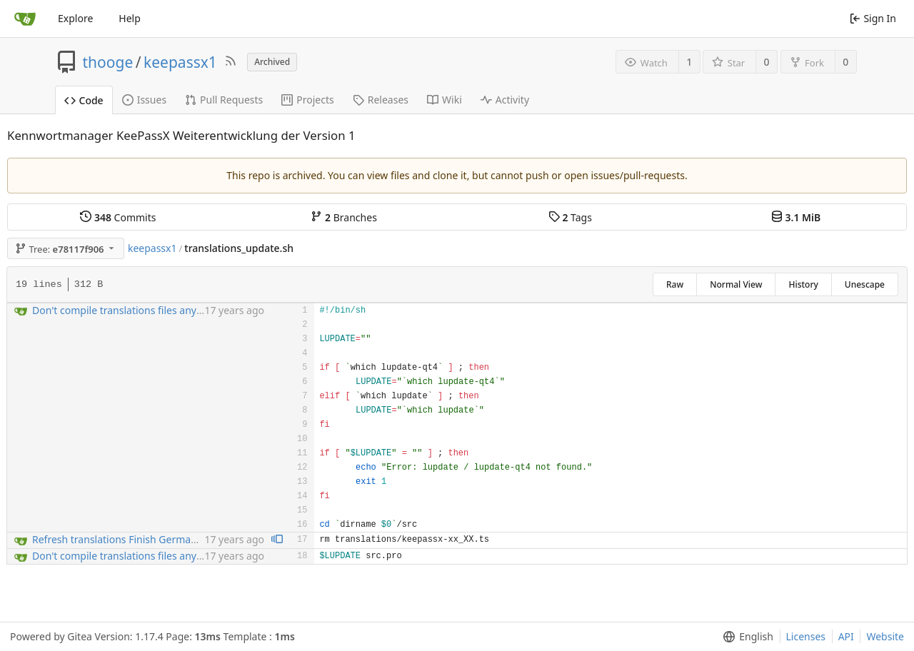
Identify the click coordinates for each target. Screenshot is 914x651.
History (803, 284)
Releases (380, 99)
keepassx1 (180, 62)
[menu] (745, 636)
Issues (144, 99)
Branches (343, 217)
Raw (674, 284)
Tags (570, 217)
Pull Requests (224, 99)
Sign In (873, 18)
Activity (505, 99)
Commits (118, 217)
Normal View (736, 284)
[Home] (25, 18)
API (846, 636)
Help (130, 18)
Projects (307, 99)
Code (84, 100)
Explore (75, 18)
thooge (108, 62)
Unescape (865, 284)
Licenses (806, 636)
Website (885, 636)
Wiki (444, 99)
